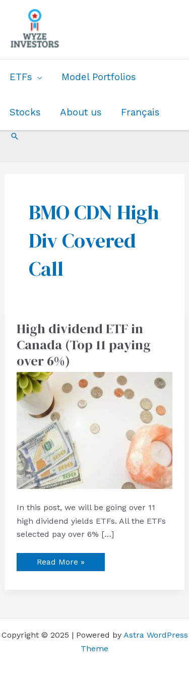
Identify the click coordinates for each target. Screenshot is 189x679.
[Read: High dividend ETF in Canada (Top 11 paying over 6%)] (95, 430)
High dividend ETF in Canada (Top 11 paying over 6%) (84, 345)
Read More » (60, 560)
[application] (37, 77)
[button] (14, 136)
